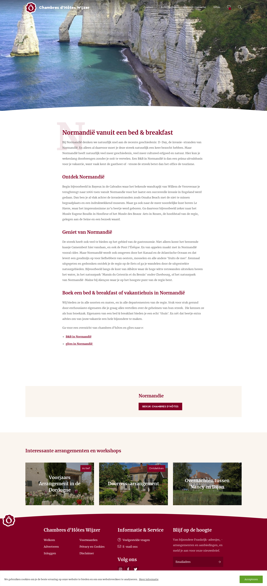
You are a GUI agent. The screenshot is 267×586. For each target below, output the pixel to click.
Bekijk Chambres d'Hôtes (160, 406)
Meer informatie (149, 579)
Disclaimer (87, 553)
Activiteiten (168, 7)
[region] (133, 578)
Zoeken (148, 7)
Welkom (49, 540)
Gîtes (216, 7)
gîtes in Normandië (79, 343)
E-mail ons (128, 546)
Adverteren (51, 546)
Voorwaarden (89, 540)
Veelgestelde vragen (134, 540)
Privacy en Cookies (92, 546)
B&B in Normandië (78, 336)
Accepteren (251, 579)
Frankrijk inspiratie (194, 7)
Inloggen (50, 553)
